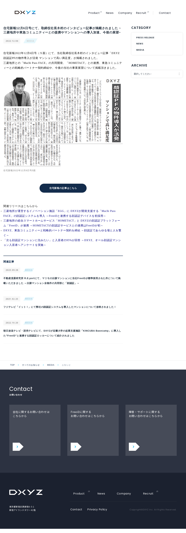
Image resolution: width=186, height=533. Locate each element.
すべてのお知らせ (31, 369)
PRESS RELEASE (145, 37)
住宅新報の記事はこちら (63, 188)
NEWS (139, 43)
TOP (12, 369)
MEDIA (30, 41)
